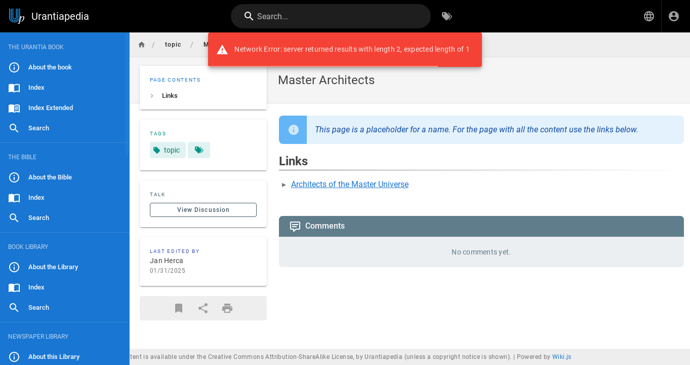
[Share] (203, 308)
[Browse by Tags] (447, 16)
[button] (649, 16)
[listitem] (203, 95)
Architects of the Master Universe (350, 184)
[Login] (674, 16)
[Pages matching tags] (199, 150)
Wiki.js (562, 356)
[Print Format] (227, 308)
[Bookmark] (179, 308)
